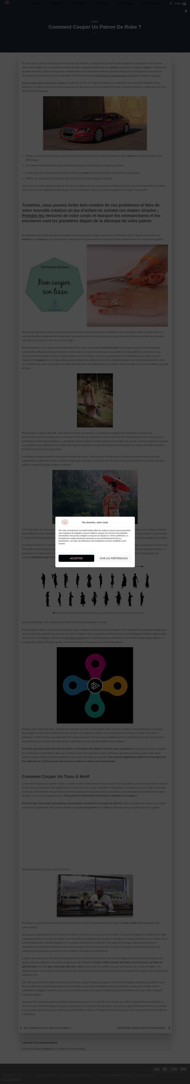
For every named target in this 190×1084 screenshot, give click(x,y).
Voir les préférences (114, 558)
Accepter (76, 558)
